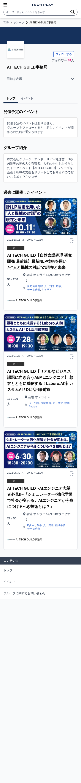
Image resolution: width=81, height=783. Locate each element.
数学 (58, 286)
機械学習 (46, 403)
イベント (9, 581)
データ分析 (33, 289)
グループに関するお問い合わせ (24, 593)
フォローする (64, 54)
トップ (8, 570)
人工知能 (49, 286)
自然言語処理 (35, 286)
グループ (19, 22)
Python (33, 406)
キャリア (46, 289)
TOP (6, 22)
